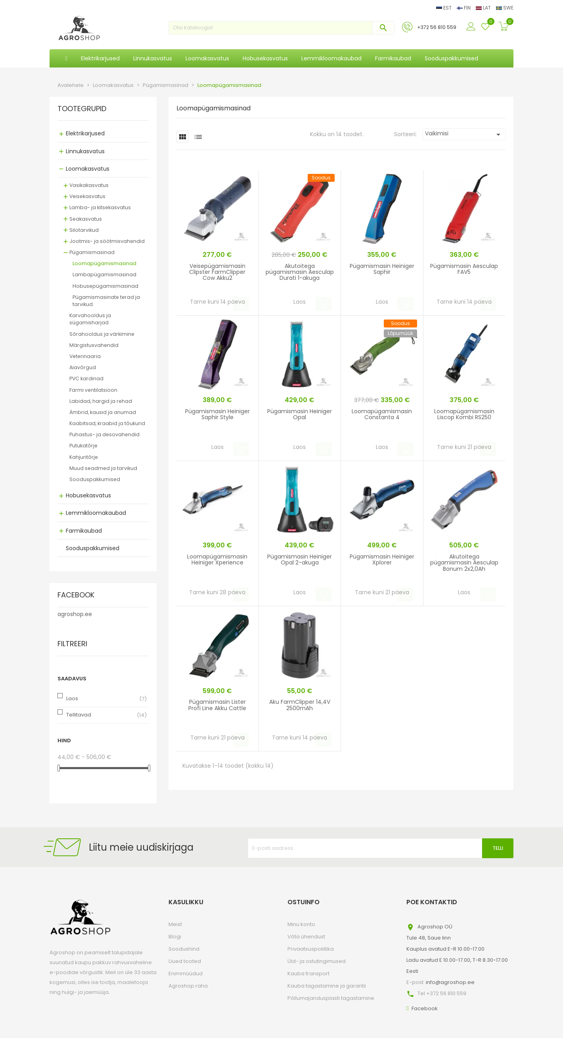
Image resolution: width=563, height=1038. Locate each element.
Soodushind (184, 949)
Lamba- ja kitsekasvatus (100, 207)
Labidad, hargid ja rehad (100, 401)
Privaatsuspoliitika (310, 949)
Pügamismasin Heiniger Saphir (382, 269)
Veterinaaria (85, 356)
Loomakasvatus (87, 169)
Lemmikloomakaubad (96, 513)
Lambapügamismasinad (104, 274)
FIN (464, 7)
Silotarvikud (84, 230)
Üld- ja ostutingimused (316, 961)
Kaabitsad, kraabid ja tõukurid (107, 423)
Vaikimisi (464, 134)
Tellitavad (78, 714)
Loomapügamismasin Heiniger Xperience (217, 559)
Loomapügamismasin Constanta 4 (382, 414)
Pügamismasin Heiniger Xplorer (382, 559)
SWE (504, 7)
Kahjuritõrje (83, 457)
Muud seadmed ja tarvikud (103, 468)
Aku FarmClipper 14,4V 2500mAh (299, 705)
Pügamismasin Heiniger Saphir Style (217, 414)
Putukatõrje (83, 445)
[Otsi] (281, 28)
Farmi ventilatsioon (93, 390)
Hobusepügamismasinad (105, 286)
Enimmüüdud (186, 973)
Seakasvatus (85, 219)
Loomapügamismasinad (104, 263)
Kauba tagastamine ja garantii (326, 986)
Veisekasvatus (87, 196)
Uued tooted (185, 961)
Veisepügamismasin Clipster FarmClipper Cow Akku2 (217, 272)
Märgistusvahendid (94, 345)
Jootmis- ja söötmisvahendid (107, 241)
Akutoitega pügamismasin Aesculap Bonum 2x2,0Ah (464, 563)
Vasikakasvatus (89, 185)
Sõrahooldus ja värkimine (101, 334)
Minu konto (301, 924)
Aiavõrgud (82, 367)
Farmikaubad (84, 531)
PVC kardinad (86, 378)
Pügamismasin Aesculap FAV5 (464, 269)
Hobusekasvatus (88, 495)
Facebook (425, 1008)
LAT (484, 7)
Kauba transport (308, 973)
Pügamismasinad (92, 252)
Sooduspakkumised (94, 479)
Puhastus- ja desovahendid (104, 434)
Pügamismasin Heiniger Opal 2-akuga (299, 559)
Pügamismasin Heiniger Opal (299, 414)
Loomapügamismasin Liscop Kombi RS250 (464, 414)
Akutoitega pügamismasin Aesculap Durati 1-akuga (300, 272)
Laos (72, 698)
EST (444, 7)
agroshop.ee (74, 614)
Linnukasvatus (85, 151)
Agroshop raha (188, 986)
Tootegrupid (81, 109)
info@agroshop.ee (450, 982)
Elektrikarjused (85, 133)
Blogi (175, 936)
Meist (175, 924)
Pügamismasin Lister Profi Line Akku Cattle (217, 705)
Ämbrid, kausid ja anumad (102, 412)
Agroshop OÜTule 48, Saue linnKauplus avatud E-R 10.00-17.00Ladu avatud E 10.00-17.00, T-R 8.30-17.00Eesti (457, 949)
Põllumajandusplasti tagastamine (330, 998)
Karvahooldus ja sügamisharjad (90, 319)
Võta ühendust (306, 936)
